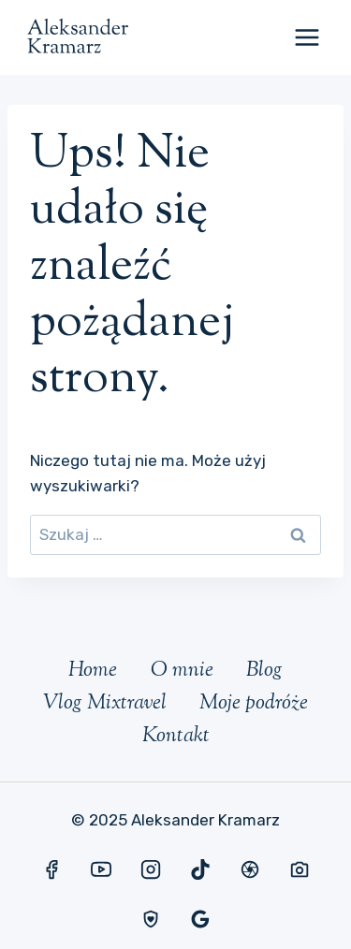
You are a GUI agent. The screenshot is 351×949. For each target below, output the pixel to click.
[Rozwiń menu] (307, 37)
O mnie (182, 671)
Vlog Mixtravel (105, 704)
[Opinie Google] (200, 919)
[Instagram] (150, 869)
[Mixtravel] (250, 869)
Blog (264, 671)
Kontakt (176, 737)
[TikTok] (200, 869)
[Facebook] (51, 869)
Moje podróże (253, 704)
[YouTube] (101, 869)
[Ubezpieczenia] (150, 919)
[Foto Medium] (299, 869)
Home (92, 671)
